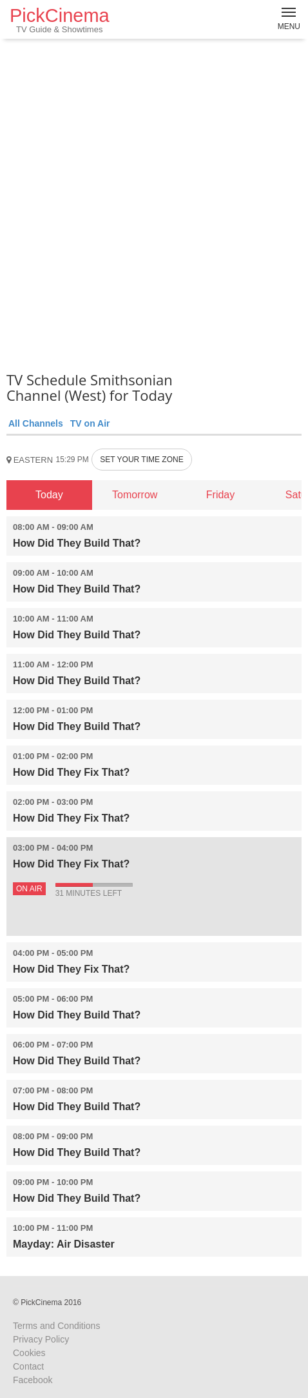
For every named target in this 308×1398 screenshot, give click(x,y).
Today (49, 494)
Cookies (29, 1353)
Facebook (32, 1380)
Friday (220, 494)
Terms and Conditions (56, 1326)
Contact (28, 1366)
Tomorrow (134, 494)
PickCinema (60, 19)
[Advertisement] (154, 202)
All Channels (35, 423)
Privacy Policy (41, 1339)
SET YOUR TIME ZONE (141, 459)
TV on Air (90, 423)
